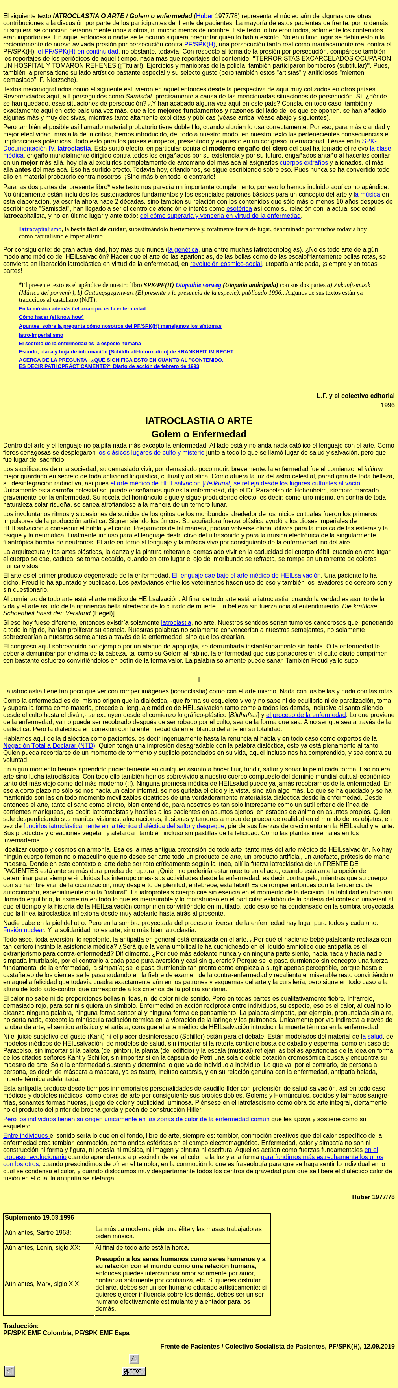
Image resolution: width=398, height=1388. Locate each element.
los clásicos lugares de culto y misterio (150, 452)
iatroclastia (176, 622)
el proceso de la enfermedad (306, 715)
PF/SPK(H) (199, 44)
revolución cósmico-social (226, 263)
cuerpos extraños (304, 162)
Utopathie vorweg (198, 285)
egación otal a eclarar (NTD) (49, 745)
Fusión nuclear (23, 930)
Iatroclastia (74, 148)
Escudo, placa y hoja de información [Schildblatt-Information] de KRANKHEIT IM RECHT (126, 352)
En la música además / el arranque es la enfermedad (83, 309)
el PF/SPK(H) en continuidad (78, 51)
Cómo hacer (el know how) (51, 317)
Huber (204, 16)
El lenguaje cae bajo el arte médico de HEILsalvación (246, 575)
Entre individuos (26, 1135)
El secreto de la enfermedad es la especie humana (80, 343)
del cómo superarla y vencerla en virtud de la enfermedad (220, 215)
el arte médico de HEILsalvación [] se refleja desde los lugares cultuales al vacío (235, 483)
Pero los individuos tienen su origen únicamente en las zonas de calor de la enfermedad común (136, 1119)
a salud (373, 1036)
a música (367, 194)
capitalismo (40, 229)
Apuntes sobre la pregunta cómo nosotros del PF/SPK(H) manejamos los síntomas (120, 326)
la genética (183, 249)
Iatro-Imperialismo (41, 335)
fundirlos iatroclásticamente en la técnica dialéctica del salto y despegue (124, 826)
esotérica (239, 208)
